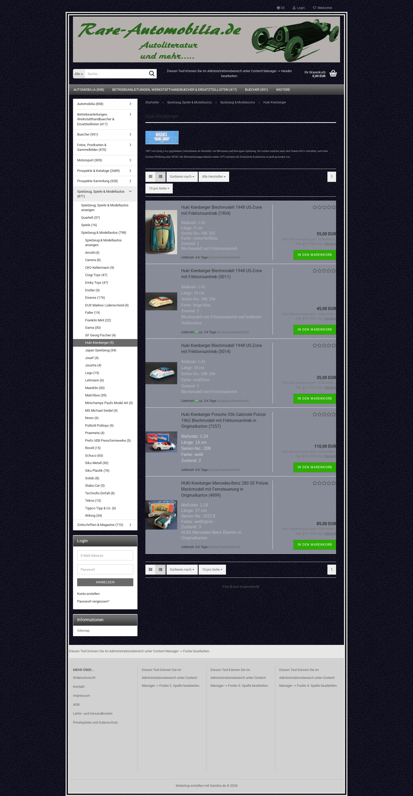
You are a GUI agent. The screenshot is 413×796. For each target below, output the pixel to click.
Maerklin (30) (95, 388)
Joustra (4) (93, 365)
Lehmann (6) (94, 380)
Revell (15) (93, 448)
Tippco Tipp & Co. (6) (100, 508)
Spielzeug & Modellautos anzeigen (103, 242)
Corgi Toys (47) (96, 275)
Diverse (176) (95, 298)
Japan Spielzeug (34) (100, 350)
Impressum (81, 696)
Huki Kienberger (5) (99, 343)
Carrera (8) (93, 260)
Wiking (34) (93, 516)
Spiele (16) (89, 225)
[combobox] (182, 177)
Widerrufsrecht (84, 678)
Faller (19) (92, 313)
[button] (281, 8)
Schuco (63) (94, 455)
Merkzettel (322, 8)
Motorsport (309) (89, 160)
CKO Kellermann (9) (99, 268)
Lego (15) (92, 373)
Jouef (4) (92, 358)
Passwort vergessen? (93, 601)
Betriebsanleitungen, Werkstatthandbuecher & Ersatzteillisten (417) (174, 90)
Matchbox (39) (96, 395)
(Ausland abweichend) (224, 257)
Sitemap (83, 631)
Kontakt (79, 687)
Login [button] (299, 8)
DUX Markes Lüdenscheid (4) (107, 305)
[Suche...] (78, 73)
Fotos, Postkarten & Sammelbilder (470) (91, 147)
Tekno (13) (93, 501)
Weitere (283, 90)
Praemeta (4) (95, 433)
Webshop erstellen (190, 786)
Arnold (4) (92, 253)
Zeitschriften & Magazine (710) (100, 525)
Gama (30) (93, 328)
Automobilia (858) (88, 90)
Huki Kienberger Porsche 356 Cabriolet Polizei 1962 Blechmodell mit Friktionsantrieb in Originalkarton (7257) (223, 420)
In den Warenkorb (315, 255)
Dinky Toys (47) (96, 283)
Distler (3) (92, 290)
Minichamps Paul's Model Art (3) (109, 403)
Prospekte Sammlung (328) (97, 181)
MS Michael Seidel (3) (101, 410)
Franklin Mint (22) (98, 320)
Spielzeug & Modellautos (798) (103, 233)
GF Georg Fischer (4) (100, 335)
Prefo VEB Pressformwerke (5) (108, 440)
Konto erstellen (88, 594)
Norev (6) (92, 418)
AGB (76, 705)
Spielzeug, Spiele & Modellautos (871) (101, 194)
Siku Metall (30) (97, 463)
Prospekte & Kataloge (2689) (98, 171)
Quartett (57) (90, 218)
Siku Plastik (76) (97, 470)
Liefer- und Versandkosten (92, 713)
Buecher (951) (256, 90)
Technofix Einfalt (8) (100, 493)
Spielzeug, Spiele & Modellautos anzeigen (105, 207)
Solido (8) (92, 478)
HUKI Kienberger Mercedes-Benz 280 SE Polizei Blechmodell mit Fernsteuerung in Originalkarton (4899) (224, 489)
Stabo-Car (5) (95, 485)
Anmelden (105, 582)
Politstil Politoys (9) (99, 425)
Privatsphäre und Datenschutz (95, 722)
